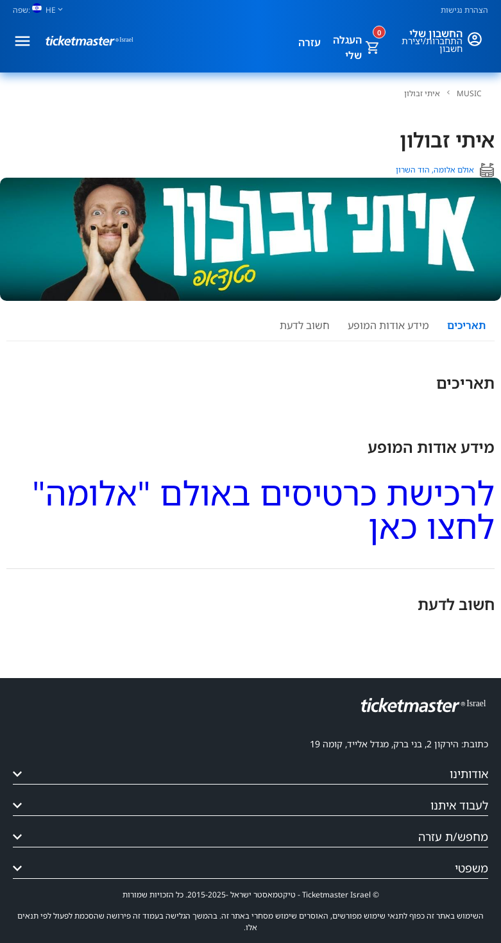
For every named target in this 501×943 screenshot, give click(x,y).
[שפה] (43, 10)
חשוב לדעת (305, 325)
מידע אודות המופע (388, 325)
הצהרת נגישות (464, 9)
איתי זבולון (422, 94)
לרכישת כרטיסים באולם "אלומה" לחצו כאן (263, 509)
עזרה (309, 42)
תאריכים (466, 325)
